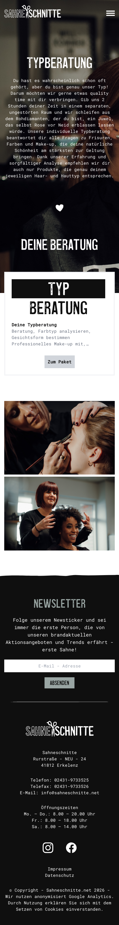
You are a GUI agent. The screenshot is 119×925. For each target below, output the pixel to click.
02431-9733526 (71, 786)
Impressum (60, 869)
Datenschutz (59, 875)
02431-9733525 (71, 780)
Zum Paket (60, 361)
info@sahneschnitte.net (70, 792)
